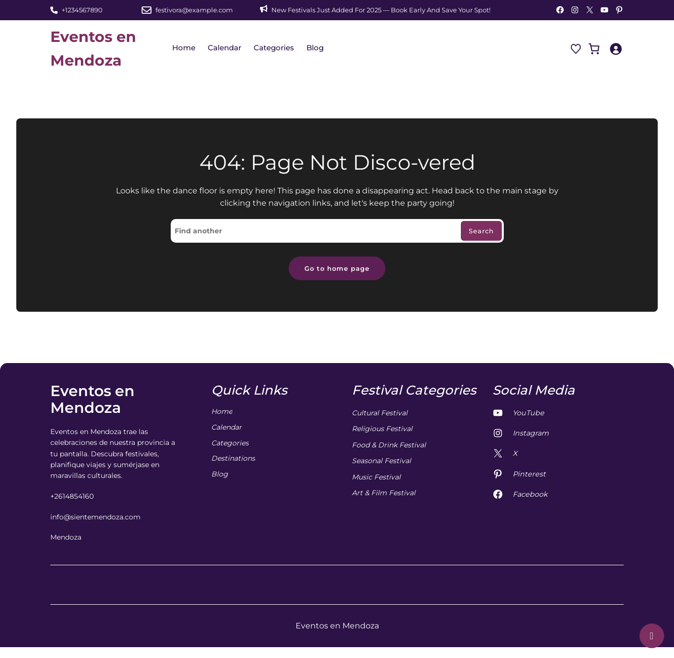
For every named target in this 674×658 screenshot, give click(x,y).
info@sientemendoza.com (95, 518)
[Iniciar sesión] (615, 48)
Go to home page (337, 268)
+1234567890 (82, 10)
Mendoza (65, 538)
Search (480, 231)
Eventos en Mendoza (92, 401)
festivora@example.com (194, 10)
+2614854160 (72, 497)
